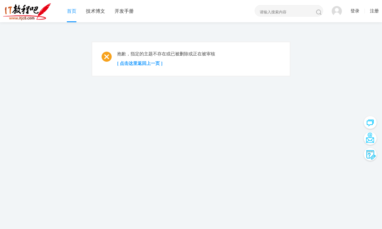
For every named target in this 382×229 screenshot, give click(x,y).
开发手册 (124, 11)
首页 (71, 11)
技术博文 (95, 11)
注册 (374, 11)
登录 (354, 11)
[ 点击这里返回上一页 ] (139, 63)
